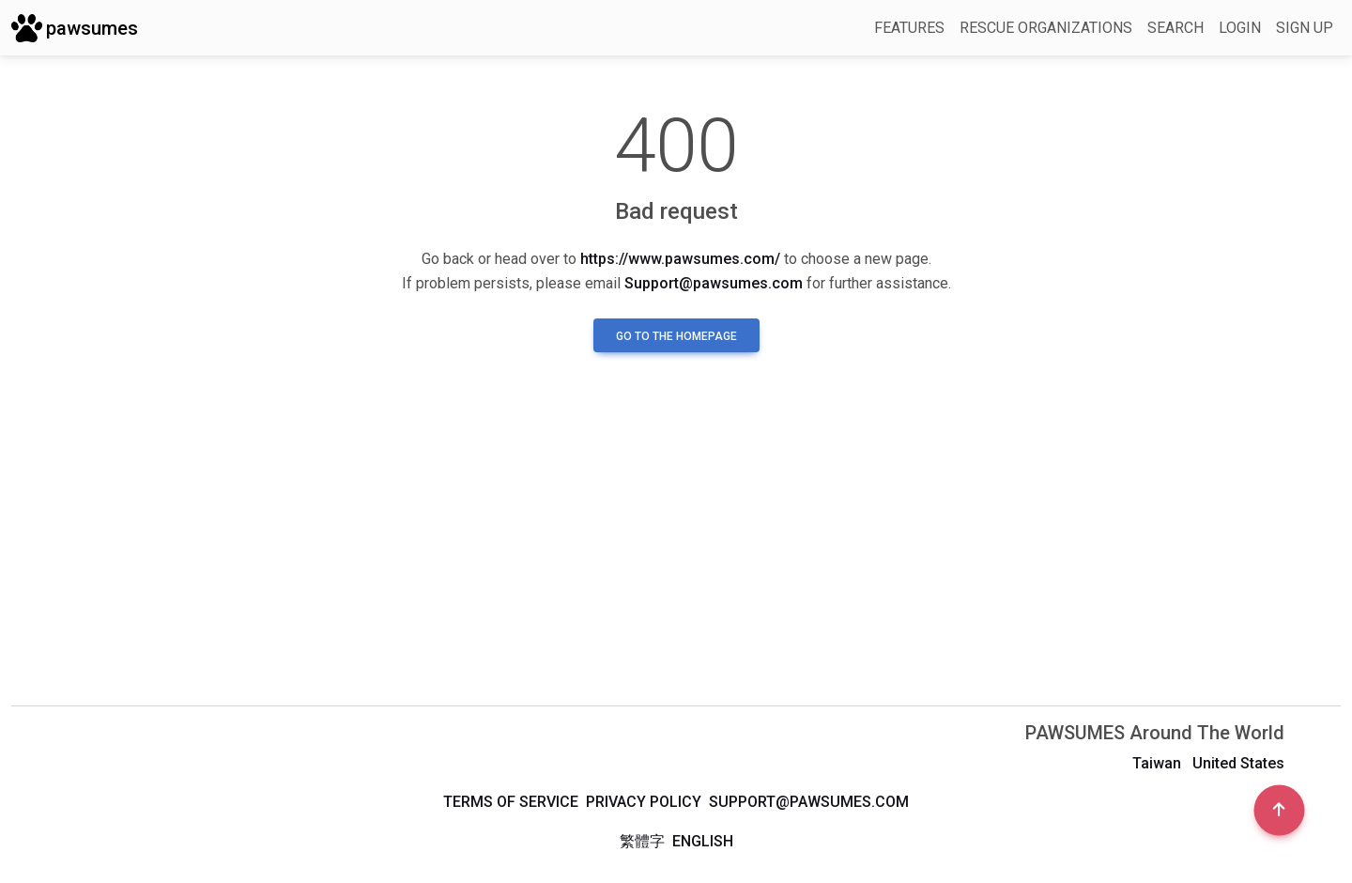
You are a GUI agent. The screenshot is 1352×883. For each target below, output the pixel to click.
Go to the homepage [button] (676, 336)
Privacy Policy (643, 802)
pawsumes (74, 28)
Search (1175, 28)
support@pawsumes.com (809, 802)
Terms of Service (510, 802)
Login (1240, 28)
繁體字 (642, 841)
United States (1238, 763)
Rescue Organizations (1046, 28)
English (702, 841)
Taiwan (1156, 763)
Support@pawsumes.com (713, 283)
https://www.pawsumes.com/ (680, 259)
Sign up (1304, 28)
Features (909, 28)
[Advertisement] (676, 543)
